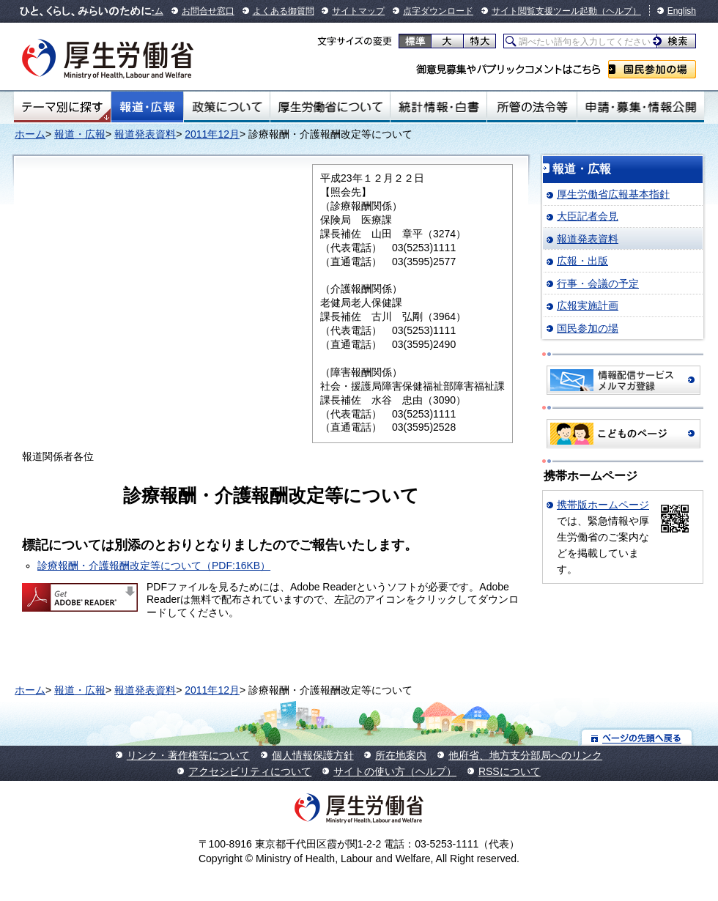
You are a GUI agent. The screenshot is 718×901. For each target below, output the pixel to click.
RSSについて (509, 771)
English (681, 11)
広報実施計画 (587, 305)
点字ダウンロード (438, 11)
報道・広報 (147, 107)
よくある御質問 (283, 11)
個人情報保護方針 (313, 755)
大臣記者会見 (587, 216)
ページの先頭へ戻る (637, 737)
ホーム (30, 134)
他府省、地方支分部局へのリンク (525, 755)
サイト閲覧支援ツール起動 (544, 11)
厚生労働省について (330, 107)
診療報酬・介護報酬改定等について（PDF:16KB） (153, 565)
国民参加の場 (652, 69)
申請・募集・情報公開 (640, 107)
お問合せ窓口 (208, 11)
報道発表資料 (145, 134)
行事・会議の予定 (598, 283)
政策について (227, 107)
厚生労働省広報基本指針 (613, 194)
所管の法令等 (531, 107)
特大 (479, 41)
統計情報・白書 (438, 107)
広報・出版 (582, 261)
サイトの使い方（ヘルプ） (394, 771)
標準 (415, 41)
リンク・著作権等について (188, 755)
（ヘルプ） (619, 11)
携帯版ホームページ (603, 505)
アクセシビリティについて (249, 771)
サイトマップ (358, 11)
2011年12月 (212, 134)
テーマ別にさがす (62, 107)
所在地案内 (400, 755)
